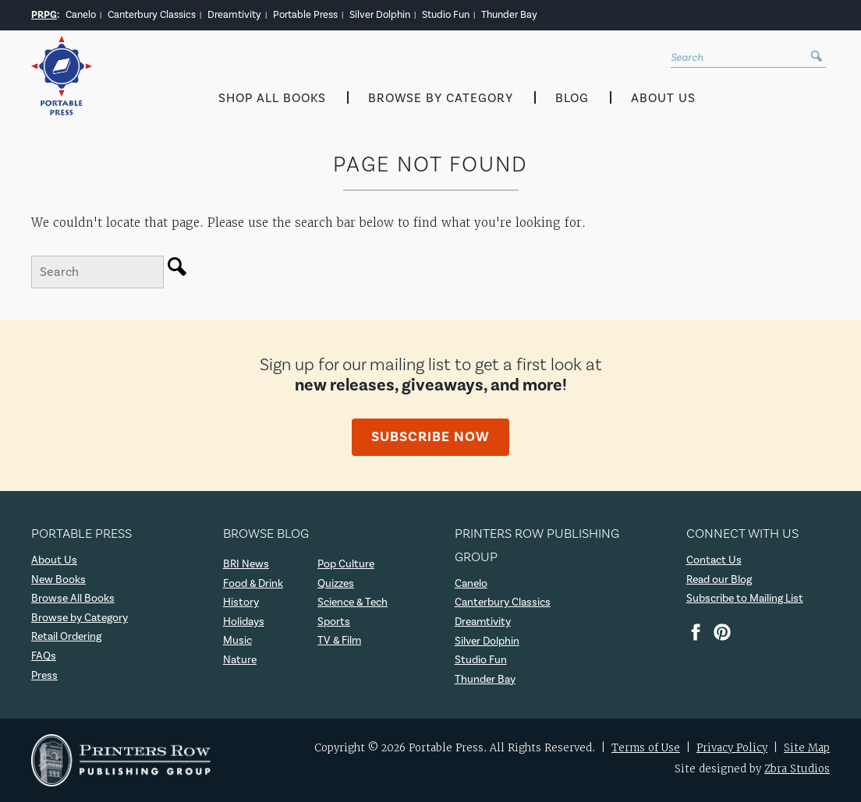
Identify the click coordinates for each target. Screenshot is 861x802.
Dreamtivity (234, 15)
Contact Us (714, 560)
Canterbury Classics (152, 15)
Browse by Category (440, 98)
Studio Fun (445, 15)
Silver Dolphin (379, 15)
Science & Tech (352, 602)
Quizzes (335, 584)
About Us (663, 98)
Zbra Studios (797, 769)
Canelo (81, 15)
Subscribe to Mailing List (744, 599)
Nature (240, 660)
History (241, 602)
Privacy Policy (731, 747)
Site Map (807, 747)
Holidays (243, 622)
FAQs (43, 656)
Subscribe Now (430, 437)
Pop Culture (345, 564)
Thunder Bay (509, 15)
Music (237, 641)
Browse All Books (73, 599)
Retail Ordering (66, 637)
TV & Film (339, 641)
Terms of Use (645, 747)
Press (44, 676)
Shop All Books (272, 98)
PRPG (44, 15)
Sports (333, 622)
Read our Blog (719, 580)
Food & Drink (253, 584)
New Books (58, 580)
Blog (572, 98)
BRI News (246, 564)
